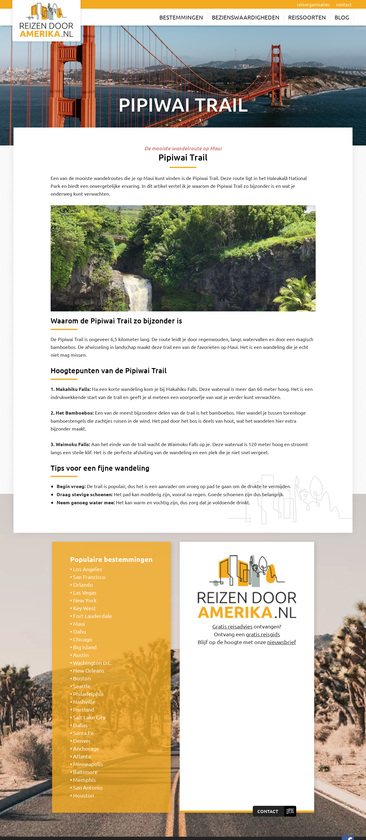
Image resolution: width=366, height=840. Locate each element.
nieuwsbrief (281, 640)
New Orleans (88, 669)
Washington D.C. (92, 661)
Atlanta (82, 755)
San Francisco (89, 575)
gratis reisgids (263, 632)
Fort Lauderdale (92, 614)
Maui (79, 622)
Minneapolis (88, 763)
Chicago (82, 638)
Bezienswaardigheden (245, 17)
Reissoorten (307, 17)
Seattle (81, 685)
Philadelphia (88, 692)
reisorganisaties (313, 4)
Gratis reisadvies (232, 625)
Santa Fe (83, 731)
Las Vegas (84, 591)
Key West (84, 607)
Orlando (83, 583)
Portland (83, 708)
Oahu (79, 630)
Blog (342, 17)
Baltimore (85, 770)
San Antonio (88, 786)
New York (84, 599)
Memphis (84, 778)
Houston (83, 794)
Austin (81, 653)
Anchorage (86, 747)
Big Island (85, 646)
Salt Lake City (89, 716)
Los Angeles (87, 568)
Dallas (80, 724)
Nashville (84, 700)
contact (344, 4)
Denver (82, 739)
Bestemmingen (181, 17)
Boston (82, 677)
